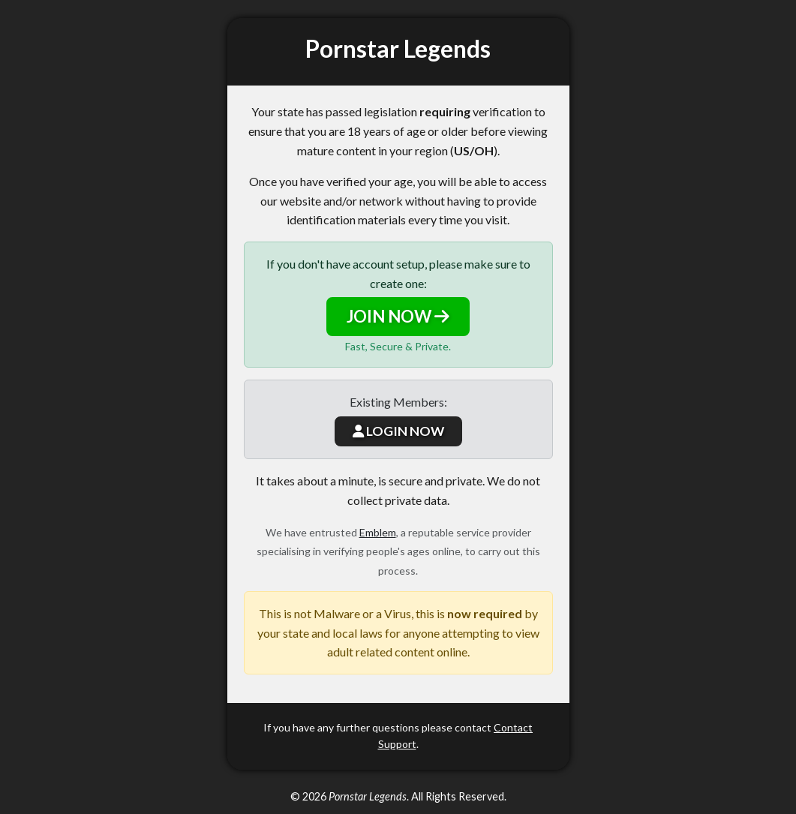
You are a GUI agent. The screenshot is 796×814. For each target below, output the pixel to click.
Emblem (377, 532)
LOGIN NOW (398, 431)
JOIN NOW (398, 316)
